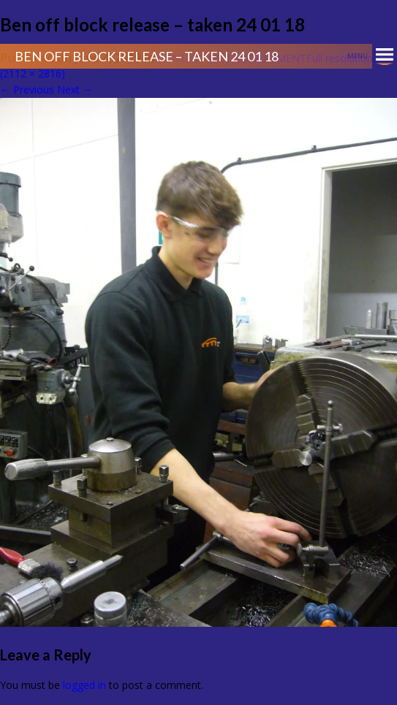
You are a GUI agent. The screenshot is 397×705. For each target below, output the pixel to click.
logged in (84, 685)
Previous (27, 89)
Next (75, 89)
